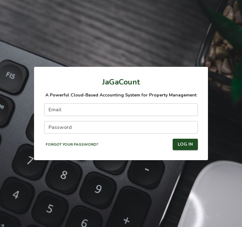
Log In (185, 144)
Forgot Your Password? (72, 144)
